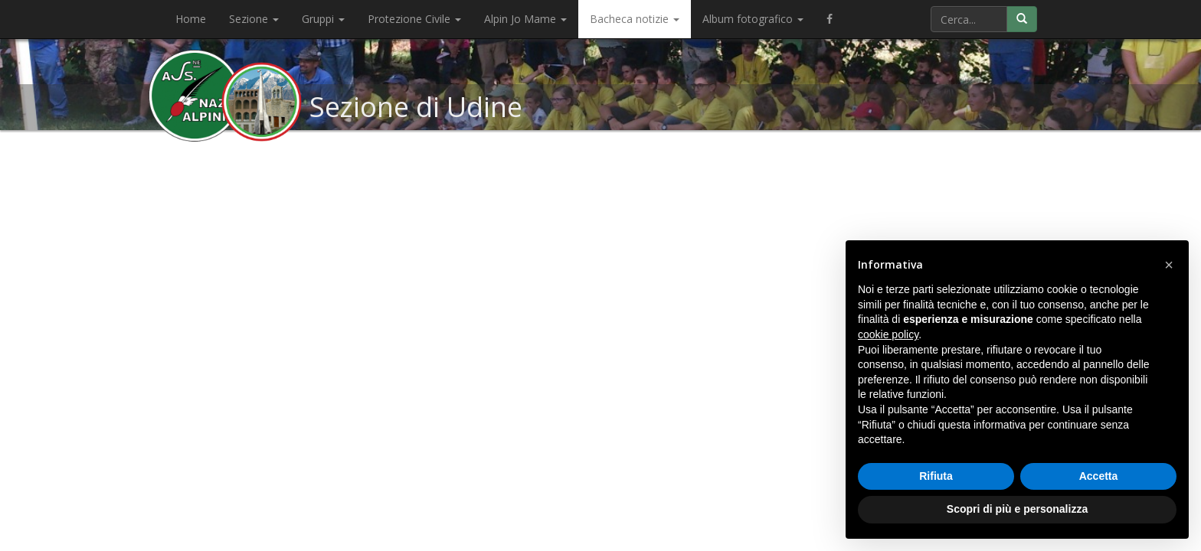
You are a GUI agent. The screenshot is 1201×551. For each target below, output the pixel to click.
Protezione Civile (414, 18)
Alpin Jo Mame (525, 18)
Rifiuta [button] (936, 476)
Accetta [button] (1098, 476)
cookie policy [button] (888, 334)
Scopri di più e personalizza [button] (1017, 509)
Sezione (254, 18)
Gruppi (323, 18)
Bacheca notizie (634, 18)
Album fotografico (752, 18)
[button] (1169, 265)
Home (190, 18)
